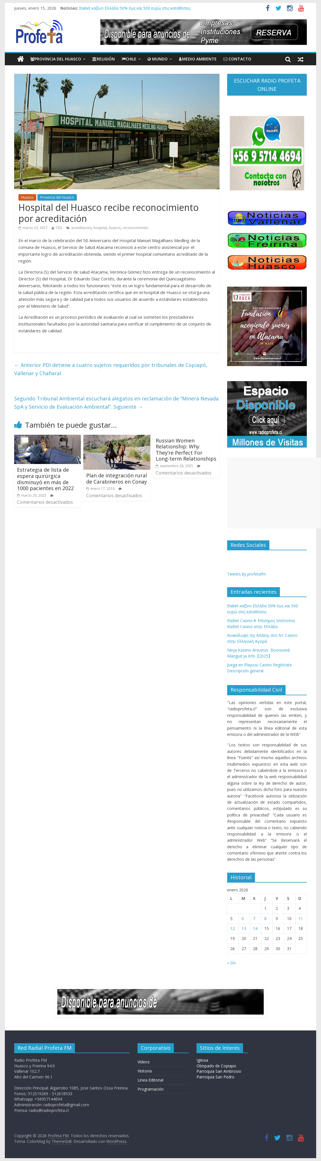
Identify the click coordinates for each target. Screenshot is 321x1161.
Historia (145, 1071)
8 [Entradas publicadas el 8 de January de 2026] (265, 918)
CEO (59, 227)
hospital (100, 227)
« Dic (231, 962)
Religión (103, 59)
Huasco (27, 197)
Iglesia (202, 1060)
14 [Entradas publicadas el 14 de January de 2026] (255, 928)
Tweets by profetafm (246, 574)
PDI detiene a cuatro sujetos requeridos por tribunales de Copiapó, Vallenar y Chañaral (110, 369)
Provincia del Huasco (55, 59)
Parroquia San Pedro (216, 1077)
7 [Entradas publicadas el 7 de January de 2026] (254, 918)
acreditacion (81, 227)
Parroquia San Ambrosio (219, 1071)
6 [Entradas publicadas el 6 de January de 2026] (243, 918)
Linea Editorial (150, 1080)
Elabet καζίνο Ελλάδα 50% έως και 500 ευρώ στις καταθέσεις (135, 8)
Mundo (157, 59)
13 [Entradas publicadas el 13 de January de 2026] (244, 928)
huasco (115, 227)
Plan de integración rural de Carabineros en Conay (116, 478)
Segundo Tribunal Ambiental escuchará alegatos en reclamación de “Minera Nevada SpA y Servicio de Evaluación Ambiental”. (116, 402)
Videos (144, 1062)
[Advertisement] (274, 492)
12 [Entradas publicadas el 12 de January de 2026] (232, 928)
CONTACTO (237, 59)
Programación (151, 1089)
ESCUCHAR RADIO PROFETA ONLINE (267, 84)
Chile (129, 59)
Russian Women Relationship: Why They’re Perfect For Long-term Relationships (186, 449)
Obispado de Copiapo (216, 1065)
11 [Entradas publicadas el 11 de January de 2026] (300, 918)
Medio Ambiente (198, 59)
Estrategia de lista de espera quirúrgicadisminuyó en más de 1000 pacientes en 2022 (45, 479)
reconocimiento (135, 227)
